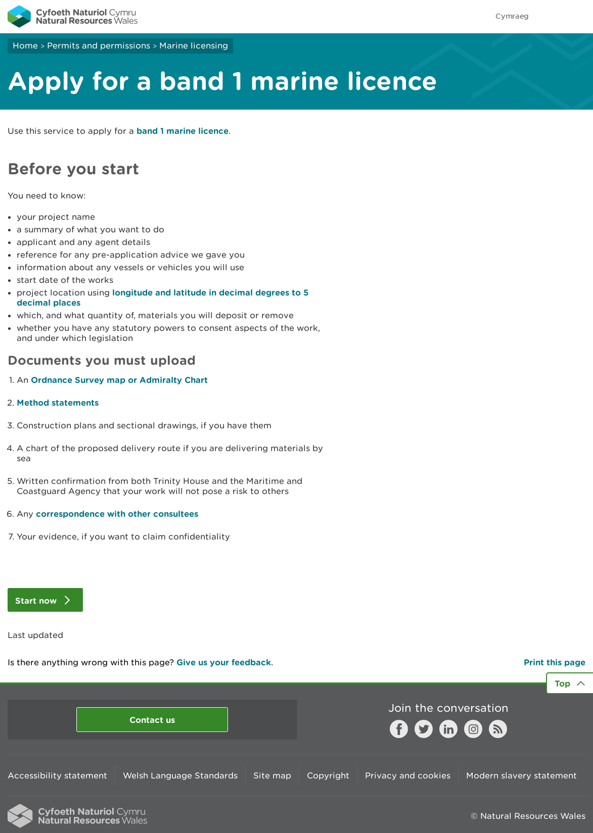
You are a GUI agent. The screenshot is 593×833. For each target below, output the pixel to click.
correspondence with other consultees (117, 513)
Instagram (473, 729)
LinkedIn (448, 729)
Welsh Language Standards (180, 775)
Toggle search (550, 16)
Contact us (152, 719)
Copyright (328, 775)
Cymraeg (512, 16)
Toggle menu (579, 16)
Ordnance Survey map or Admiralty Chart (119, 379)
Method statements (58, 402)
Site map (272, 775)
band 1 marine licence (182, 130)
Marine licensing (193, 45)
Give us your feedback (223, 662)
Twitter (424, 729)
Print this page (554, 662)
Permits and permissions (98, 45)
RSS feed (498, 729)
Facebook (399, 729)
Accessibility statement (57, 775)
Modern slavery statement (521, 775)
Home (25, 45)
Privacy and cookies (407, 775)
